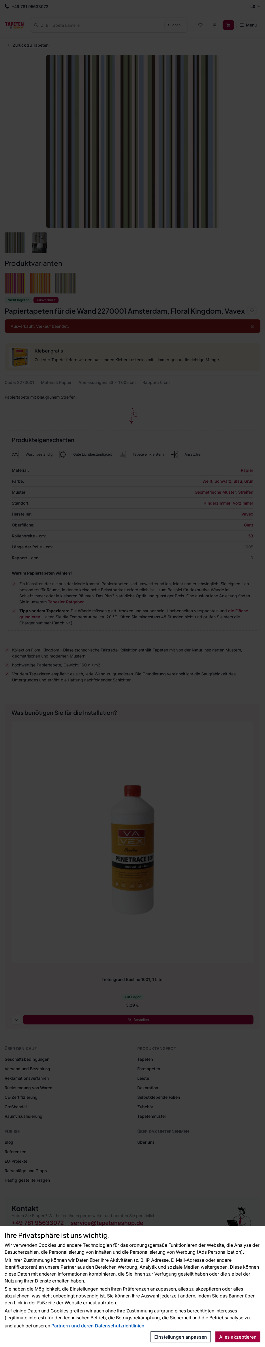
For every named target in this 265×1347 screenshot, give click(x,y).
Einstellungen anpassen (180, 1337)
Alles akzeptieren (238, 1337)
